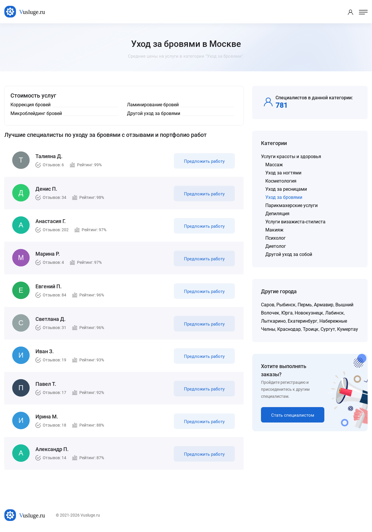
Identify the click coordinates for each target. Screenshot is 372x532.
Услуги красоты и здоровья (291, 156)
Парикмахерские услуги (291, 205)
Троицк (311, 329)
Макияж (274, 230)
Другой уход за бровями (153, 113)
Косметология (280, 181)
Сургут (328, 329)
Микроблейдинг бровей (36, 113)
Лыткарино (273, 321)
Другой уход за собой (288, 254)
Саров (267, 304)
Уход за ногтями (283, 173)
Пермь (305, 304)
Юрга (287, 313)
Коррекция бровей (30, 104)
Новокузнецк (309, 313)
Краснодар (289, 329)
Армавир (323, 304)
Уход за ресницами (286, 189)
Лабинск (334, 313)
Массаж (274, 164)
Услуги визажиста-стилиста (295, 222)
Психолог (275, 238)
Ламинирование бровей (153, 104)
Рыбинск (286, 304)
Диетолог (275, 246)
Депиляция (277, 213)
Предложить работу (204, 161)
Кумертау (347, 329)
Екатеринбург (302, 321)
